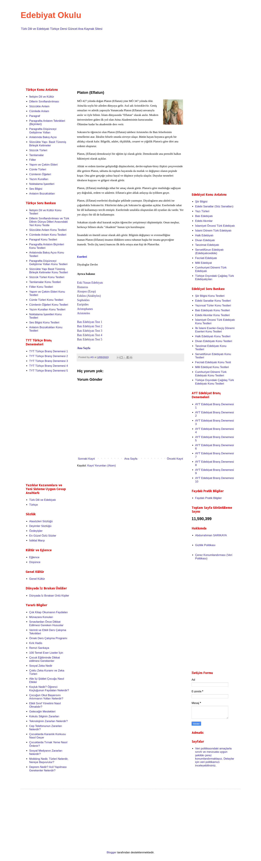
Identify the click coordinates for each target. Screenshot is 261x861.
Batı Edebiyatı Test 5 (89, 339)
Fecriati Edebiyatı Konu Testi (213, 362)
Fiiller (32, 159)
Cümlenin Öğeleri (40, 174)
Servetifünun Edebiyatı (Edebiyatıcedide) (209, 251)
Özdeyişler (35, 530)
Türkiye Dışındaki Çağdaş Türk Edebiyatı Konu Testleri (214, 382)
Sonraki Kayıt (86, 458)
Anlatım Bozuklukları (42, 193)
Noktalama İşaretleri (41, 184)
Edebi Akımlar (204, 220)
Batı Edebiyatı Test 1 (89, 322)
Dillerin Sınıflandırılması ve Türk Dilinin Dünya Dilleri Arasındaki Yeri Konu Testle (49, 222)
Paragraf (34, 116)
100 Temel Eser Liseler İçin (46, 652)
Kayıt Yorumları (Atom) (101, 465)
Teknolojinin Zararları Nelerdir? (48, 721)
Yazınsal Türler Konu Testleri (213, 305)
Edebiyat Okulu (51, 15)
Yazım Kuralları (38, 179)
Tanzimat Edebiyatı (207, 244)
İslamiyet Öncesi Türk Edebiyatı (215, 225)
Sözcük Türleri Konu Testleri (46, 277)
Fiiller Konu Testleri (41, 286)
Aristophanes (85, 309)
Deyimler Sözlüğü (40, 526)
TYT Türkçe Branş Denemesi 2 (48, 356)
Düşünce (34, 562)
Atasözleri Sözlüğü (41, 521)
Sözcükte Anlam (39, 106)
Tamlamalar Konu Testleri (45, 282)
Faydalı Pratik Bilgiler (208, 498)
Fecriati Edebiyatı (206, 258)
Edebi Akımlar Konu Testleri (212, 315)
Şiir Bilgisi (201, 201)
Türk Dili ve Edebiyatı (42, 499)
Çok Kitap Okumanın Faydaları (48, 612)
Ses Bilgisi (35, 188)
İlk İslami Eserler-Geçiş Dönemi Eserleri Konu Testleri (215, 330)
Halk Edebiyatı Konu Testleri (212, 336)
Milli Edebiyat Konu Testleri (212, 367)
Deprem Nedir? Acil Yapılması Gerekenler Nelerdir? (48, 768)
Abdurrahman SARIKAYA (211, 535)
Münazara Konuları (41, 617)
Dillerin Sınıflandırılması (44, 101)
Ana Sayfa (83, 348)
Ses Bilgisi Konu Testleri (44, 322)
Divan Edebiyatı (205, 240)
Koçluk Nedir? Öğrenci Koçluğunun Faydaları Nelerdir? (49, 688)
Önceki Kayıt (175, 458)
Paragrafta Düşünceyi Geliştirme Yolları (42, 130)
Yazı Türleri (202, 211)
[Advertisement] (125, 58)
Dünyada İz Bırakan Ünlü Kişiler (49, 595)
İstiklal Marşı (37, 540)
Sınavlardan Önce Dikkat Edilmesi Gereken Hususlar (46, 623)
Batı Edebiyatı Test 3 (89, 330)
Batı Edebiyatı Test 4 (89, 335)
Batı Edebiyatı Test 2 (89, 326)
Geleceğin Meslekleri (42, 711)
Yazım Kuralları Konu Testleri (47, 309)
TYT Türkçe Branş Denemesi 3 (48, 361)
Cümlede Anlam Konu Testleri (47, 234)
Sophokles (83, 300)
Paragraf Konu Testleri (43, 239)
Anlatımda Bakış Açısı (43, 137)
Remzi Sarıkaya (39, 647)
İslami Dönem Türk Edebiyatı (213, 230)
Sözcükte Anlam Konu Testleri (48, 229)
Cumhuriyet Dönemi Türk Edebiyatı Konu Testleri (211, 373)
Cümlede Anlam (39, 111)
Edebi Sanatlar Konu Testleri (213, 300)
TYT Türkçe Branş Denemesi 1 (48, 351)
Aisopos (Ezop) (86, 291)
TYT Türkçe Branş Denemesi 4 (48, 365)
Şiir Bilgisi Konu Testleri (209, 295)
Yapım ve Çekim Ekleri (43, 164)
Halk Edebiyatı (204, 235)
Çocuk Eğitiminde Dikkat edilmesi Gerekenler (44, 659)
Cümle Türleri (37, 169)
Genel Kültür (37, 578)
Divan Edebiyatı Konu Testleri (213, 341)
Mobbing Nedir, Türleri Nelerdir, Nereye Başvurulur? (48, 760)
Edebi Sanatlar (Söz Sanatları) (214, 206)
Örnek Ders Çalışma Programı (48, 638)
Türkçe (33, 504)
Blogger (112, 852)
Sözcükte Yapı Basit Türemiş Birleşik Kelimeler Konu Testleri (48, 270)
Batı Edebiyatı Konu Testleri (212, 310)
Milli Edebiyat (203, 262)
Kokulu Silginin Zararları (44, 716)
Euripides (83, 304)
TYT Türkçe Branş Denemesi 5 (48, 370)
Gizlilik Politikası (205, 545)
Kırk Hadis (35, 643)
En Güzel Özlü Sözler (42, 535)
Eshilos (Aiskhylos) (89, 295)
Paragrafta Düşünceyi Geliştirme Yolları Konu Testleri (48, 262)
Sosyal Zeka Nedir (40, 665)
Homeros (82, 287)
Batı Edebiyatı (204, 216)
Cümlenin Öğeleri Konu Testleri (48, 304)
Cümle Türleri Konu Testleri (46, 299)
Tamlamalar (36, 155)
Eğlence (34, 557)
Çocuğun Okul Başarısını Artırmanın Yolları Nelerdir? (46, 697)
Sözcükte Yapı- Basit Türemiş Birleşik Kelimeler (47, 143)
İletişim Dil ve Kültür (41, 96)
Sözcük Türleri (38, 150)
